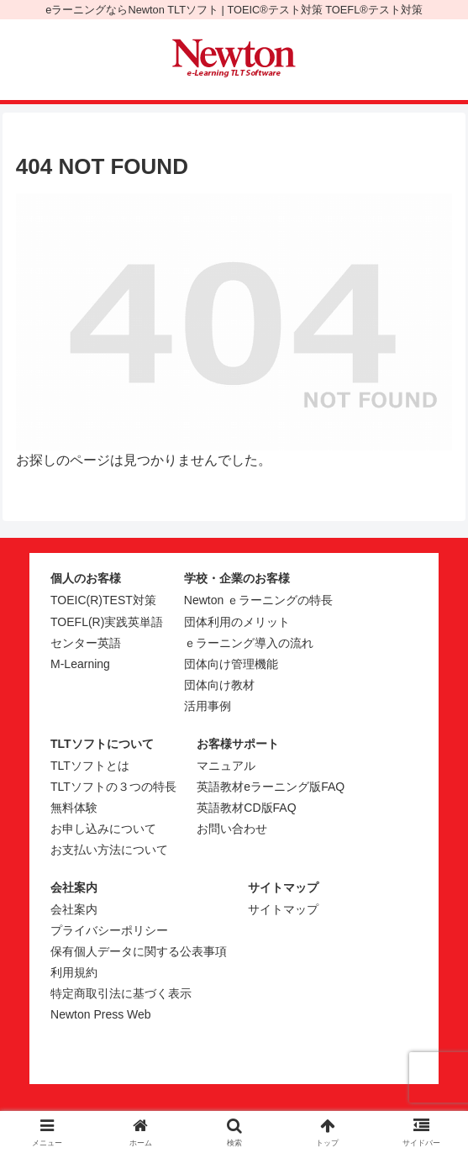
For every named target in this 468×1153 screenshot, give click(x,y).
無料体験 (73, 807)
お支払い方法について (109, 849)
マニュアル (226, 765)
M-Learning (80, 664)
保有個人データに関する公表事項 (138, 951)
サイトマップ (283, 909)
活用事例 (207, 706)
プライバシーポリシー (109, 930)
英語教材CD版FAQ (246, 807)
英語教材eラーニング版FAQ (270, 786)
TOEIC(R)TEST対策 (103, 600)
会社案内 (73, 909)
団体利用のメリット (237, 622)
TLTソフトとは (89, 765)
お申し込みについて (103, 828)
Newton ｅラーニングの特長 (258, 600)
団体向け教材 (219, 685)
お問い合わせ (232, 828)
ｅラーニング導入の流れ (248, 643)
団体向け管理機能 (231, 664)
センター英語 (85, 643)
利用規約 (73, 972)
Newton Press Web (100, 1014)
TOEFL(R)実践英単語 (106, 622)
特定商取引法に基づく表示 (121, 993)
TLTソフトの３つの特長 (113, 786)
